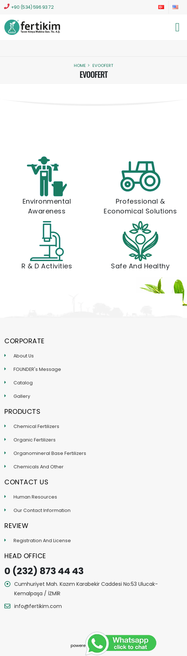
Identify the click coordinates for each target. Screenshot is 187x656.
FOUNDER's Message (37, 369)
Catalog (23, 383)
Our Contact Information (42, 510)
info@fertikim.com (38, 606)
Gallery (21, 396)
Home (80, 65)
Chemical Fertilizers (36, 426)
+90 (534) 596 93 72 (28, 7)
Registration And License (42, 540)
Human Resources (35, 497)
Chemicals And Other (38, 467)
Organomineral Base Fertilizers (49, 453)
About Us (23, 356)
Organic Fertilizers (34, 440)
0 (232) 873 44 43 (44, 571)
